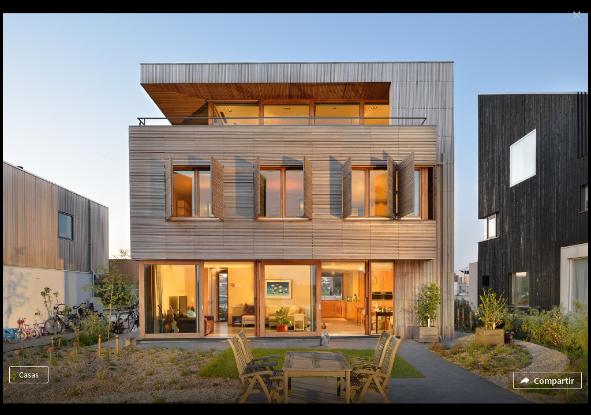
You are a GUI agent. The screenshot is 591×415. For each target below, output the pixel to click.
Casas (29, 374)
